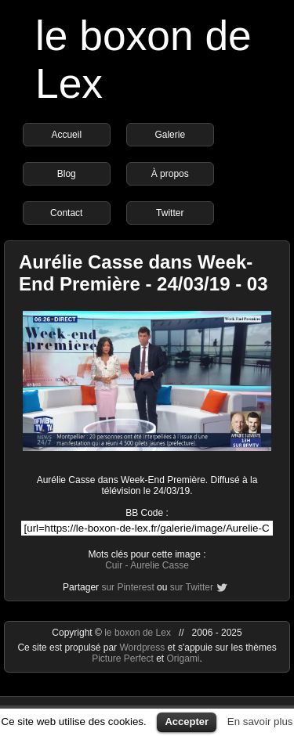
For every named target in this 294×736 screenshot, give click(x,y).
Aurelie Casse (159, 565)
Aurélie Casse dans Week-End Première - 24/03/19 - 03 (143, 272)
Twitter (169, 212)
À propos (170, 173)
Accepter (187, 721)
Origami (183, 658)
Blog (66, 173)
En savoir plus (260, 721)
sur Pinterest (127, 587)
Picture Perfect (123, 658)
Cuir (113, 565)
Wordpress (143, 647)
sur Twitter (191, 587)
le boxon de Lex (137, 632)
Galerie (169, 134)
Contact (66, 212)
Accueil (66, 134)
